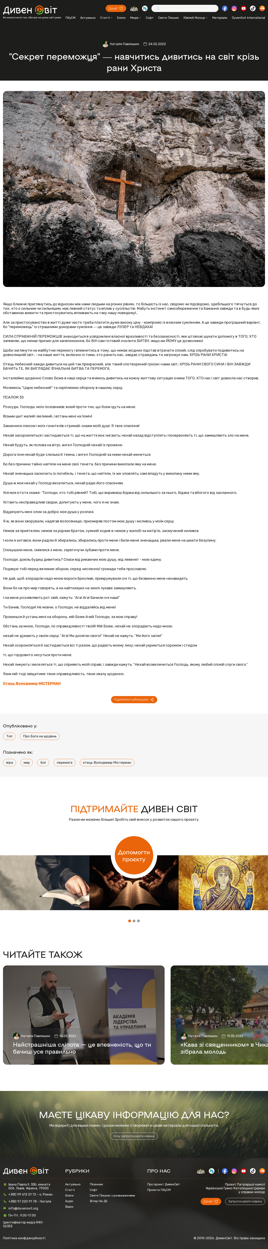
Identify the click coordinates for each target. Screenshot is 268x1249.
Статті (106, 18)
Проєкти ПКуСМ (159, 1190)
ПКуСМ (70, 18)
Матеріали (219, 18)
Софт (150, 18)
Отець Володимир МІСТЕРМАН (32, 683)
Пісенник (96, 1184)
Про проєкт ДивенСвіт (163, 1184)
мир (27, 762)
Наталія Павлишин (124, 44)
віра (9, 762)
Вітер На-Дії (98, 1201)
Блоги (121, 18)
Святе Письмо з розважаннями (112, 1195)
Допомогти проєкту (134, 855)
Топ (9, 736)
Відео (69, 1206)
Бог (43, 762)
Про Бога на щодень (40, 736)
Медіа (135, 18)
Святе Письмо (168, 18)
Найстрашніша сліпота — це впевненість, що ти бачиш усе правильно (82, 1048)
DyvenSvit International (248, 18)
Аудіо (69, 1201)
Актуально (88, 18)
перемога (64, 762)
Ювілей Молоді (195, 18)
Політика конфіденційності (24, 1238)
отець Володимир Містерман (107, 762)
